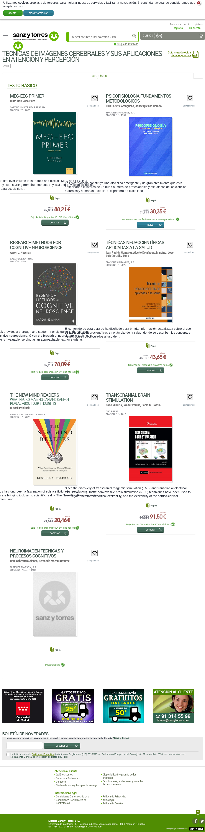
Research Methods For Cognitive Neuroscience (36, 244)
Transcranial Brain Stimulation (128, 397)
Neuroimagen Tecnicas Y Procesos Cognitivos (37, 553)
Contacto (61, 781)
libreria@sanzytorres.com (88, 826)
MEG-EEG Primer (27, 96)
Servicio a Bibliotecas (68, 778)
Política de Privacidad (43, 754)
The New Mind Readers (34, 395)
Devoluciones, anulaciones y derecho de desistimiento (123, 783)
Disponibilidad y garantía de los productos (119, 776)
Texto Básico (98, 76)
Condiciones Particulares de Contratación (71, 801)
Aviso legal (109, 799)
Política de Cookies (113, 803)
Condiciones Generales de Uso (72, 796)
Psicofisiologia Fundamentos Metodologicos (138, 98)
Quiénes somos (64, 774)
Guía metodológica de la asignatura (179, 54)
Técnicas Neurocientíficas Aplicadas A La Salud (135, 244)
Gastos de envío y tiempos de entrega (76, 785)
